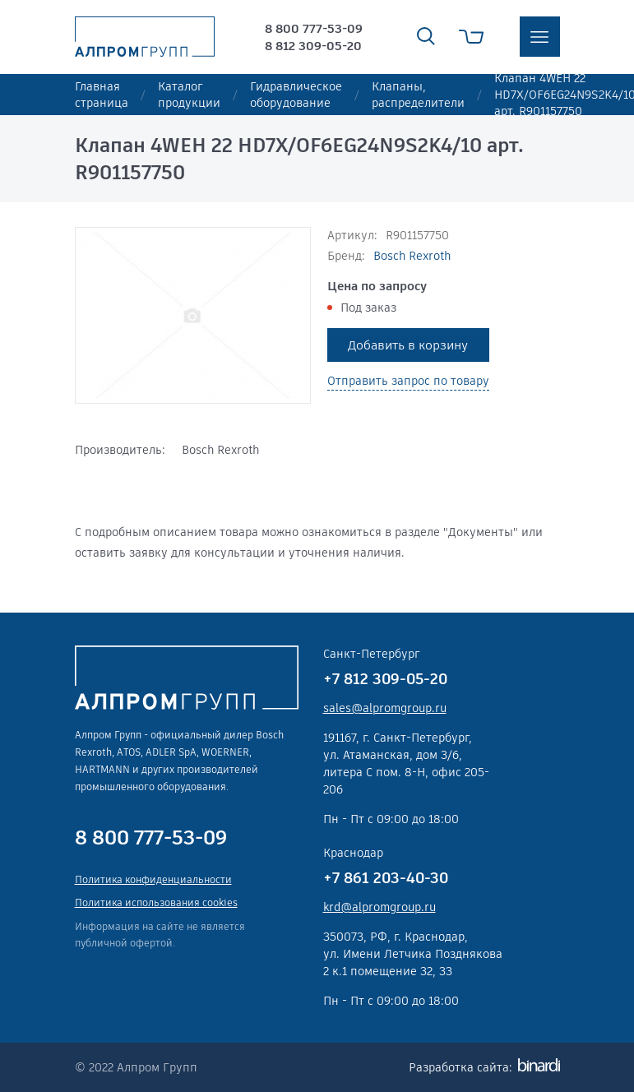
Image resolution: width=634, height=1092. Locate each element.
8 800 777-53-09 (314, 28)
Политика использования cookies (156, 902)
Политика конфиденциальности (153, 879)
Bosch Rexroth (412, 256)
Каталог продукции (189, 94)
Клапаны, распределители (418, 94)
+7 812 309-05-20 (385, 678)
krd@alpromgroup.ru (379, 907)
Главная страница (101, 94)
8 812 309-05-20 (313, 45)
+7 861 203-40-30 (385, 877)
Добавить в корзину (408, 345)
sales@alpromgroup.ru (385, 708)
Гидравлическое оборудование (296, 94)
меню (540, 36)
